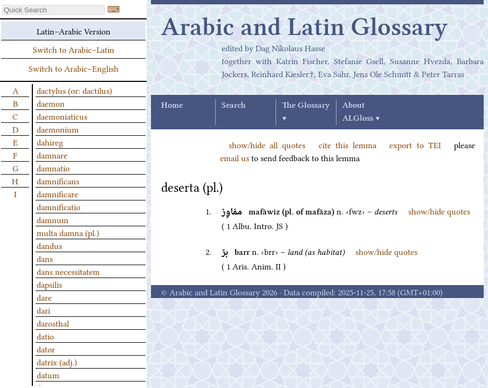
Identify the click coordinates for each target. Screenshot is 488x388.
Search (233, 105)
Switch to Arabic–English (74, 68)
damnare (52, 155)
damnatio (53, 168)
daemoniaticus (62, 116)
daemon (51, 103)
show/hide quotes (439, 211)
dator (46, 349)
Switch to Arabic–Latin (73, 49)
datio (45, 336)
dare (44, 297)
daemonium (58, 129)
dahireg (50, 142)
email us (234, 157)
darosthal (53, 323)
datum (48, 374)
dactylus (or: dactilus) (74, 90)
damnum (52, 219)
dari (43, 310)
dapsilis (49, 284)
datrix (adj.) (57, 362)
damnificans (58, 180)
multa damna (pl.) (68, 232)
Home (172, 105)
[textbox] (53, 10)
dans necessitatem (68, 271)
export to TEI (415, 144)
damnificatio (58, 206)
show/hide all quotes (267, 144)
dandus (49, 245)
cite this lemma (347, 144)
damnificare (57, 193)
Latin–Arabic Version (74, 31)
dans (45, 258)
